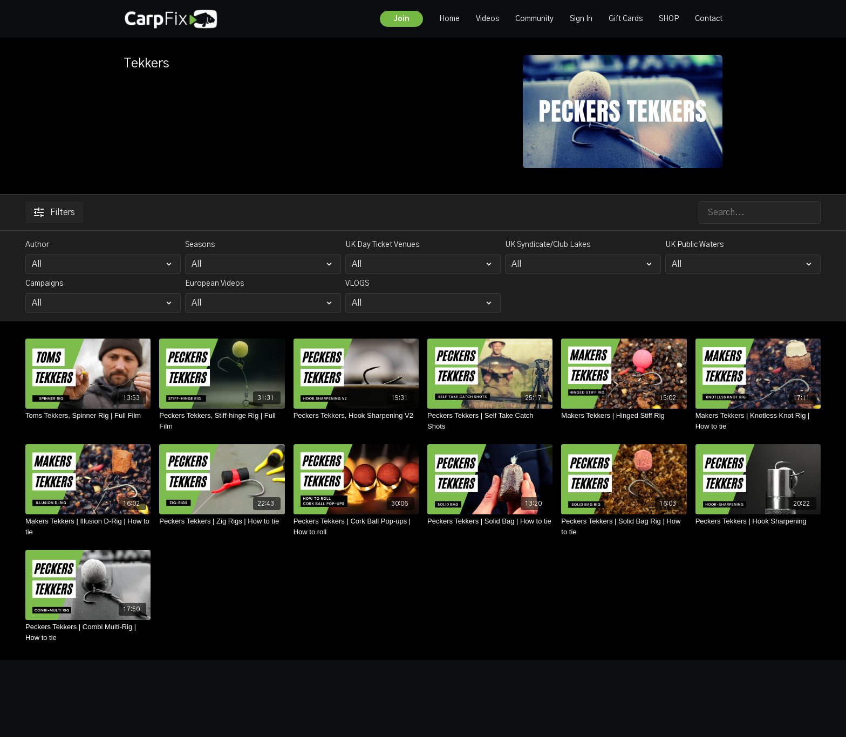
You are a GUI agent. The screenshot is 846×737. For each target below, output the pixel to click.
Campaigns (44, 283)
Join (401, 19)
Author (37, 245)
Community (534, 19)
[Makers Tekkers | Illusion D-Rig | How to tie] (88, 526)
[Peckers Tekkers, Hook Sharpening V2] (356, 415)
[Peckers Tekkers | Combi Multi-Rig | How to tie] (88, 632)
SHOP (669, 19)
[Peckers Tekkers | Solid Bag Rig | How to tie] (623, 526)
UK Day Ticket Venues (382, 245)
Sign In (581, 19)
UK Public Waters (694, 245)
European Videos (214, 283)
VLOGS (357, 283)
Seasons (200, 245)
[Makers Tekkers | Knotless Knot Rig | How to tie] (758, 420)
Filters (54, 212)
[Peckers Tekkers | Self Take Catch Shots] (489, 420)
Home (449, 19)
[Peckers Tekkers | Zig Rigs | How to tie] (221, 521)
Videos (487, 19)
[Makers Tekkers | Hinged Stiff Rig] (623, 415)
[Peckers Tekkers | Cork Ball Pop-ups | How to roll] (356, 526)
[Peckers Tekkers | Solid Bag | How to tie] (489, 521)
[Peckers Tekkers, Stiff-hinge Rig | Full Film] (221, 420)
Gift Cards (626, 19)
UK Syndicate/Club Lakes (547, 245)
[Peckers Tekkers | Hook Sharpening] (758, 521)
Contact (708, 19)
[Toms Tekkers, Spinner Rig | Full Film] (88, 415)
